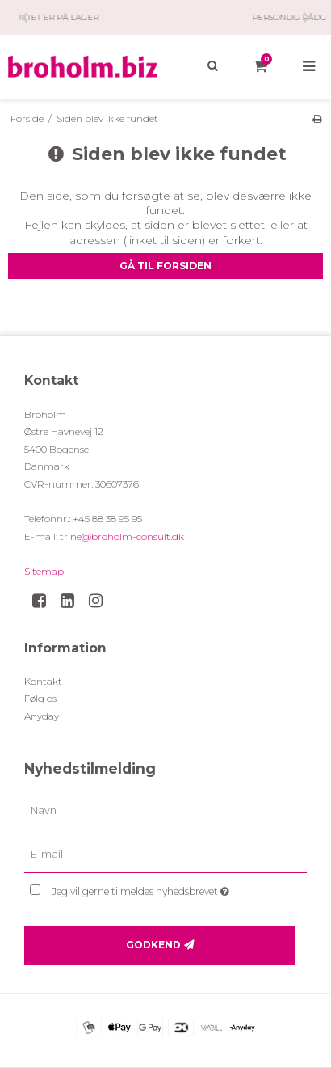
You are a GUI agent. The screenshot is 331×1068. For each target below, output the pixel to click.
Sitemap (44, 571)
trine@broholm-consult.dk (122, 536)
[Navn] (165, 811)
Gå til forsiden (165, 266)
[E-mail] (165, 854)
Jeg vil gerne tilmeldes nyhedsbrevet (157, 888)
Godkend (153, 945)
